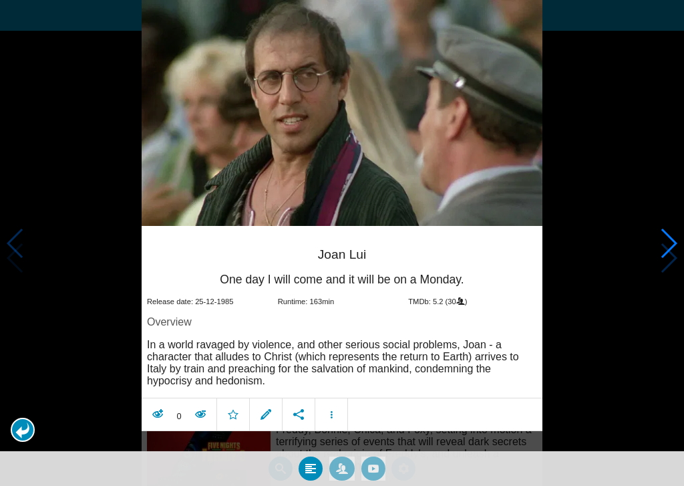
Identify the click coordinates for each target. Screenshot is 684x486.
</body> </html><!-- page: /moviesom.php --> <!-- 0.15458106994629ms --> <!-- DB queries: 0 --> (342, 243)
